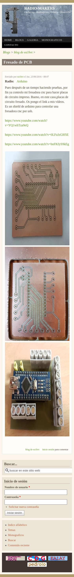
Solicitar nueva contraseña (24, 506)
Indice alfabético (17, 524)
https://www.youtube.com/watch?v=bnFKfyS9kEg (37, 144)
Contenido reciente (18, 545)
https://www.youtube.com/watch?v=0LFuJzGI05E (37, 134)
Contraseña (13, 497)
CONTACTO (11, 44)
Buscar (12, 540)
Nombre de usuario (17, 487)
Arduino (22, 81)
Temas (11, 529)
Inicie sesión (48, 449)
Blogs (6, 52)
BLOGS (19, 39)
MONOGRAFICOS (52, 39)
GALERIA (32, 39)
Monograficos (16, 535)
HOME (8, 39)
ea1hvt (20, 76)
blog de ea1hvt (23, 52)
